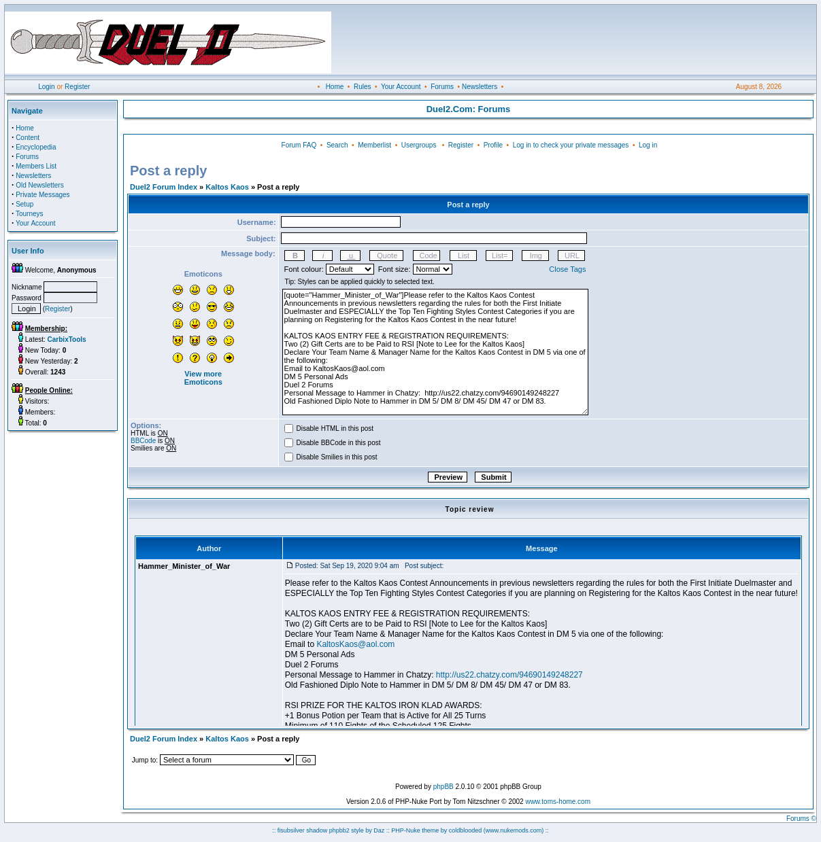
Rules (362, 86)
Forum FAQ (299, 145)
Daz (378, 830)
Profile (493, 145)
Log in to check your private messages (571, 145)
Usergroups (419, 145)
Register (77, 86)
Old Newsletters (40, 185)
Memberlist (374, 145)
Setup (24, 204)
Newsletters (479, 86)
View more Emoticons (203, 378)
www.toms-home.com (557, 801)
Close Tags (567, 269)
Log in (648, 145)
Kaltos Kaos (227, 187)
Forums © (801, 818)
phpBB (443, 786)
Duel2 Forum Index (163, 187)
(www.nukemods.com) (514, 830)
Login (46, 86)
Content (27, 137)
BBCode (143, 440)
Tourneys (30, 213)
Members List (36, 166)
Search (337, 145)
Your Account (401, 86)
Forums (442, 86)
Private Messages (42, 194)
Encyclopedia (36, 147)
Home (335, 86)
